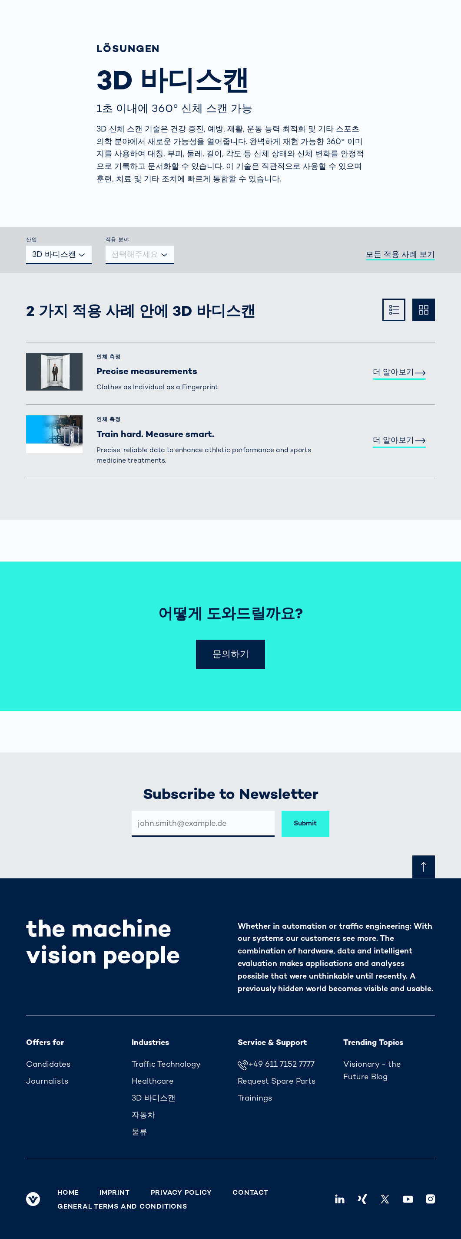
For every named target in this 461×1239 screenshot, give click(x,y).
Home (68, 1192)
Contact (250, 1192)
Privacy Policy (181, 1192)
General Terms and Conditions (122, 1206)
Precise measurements (146, 371)
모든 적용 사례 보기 (400, 254)
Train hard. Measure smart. (155, 434)
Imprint (114, 1192)
